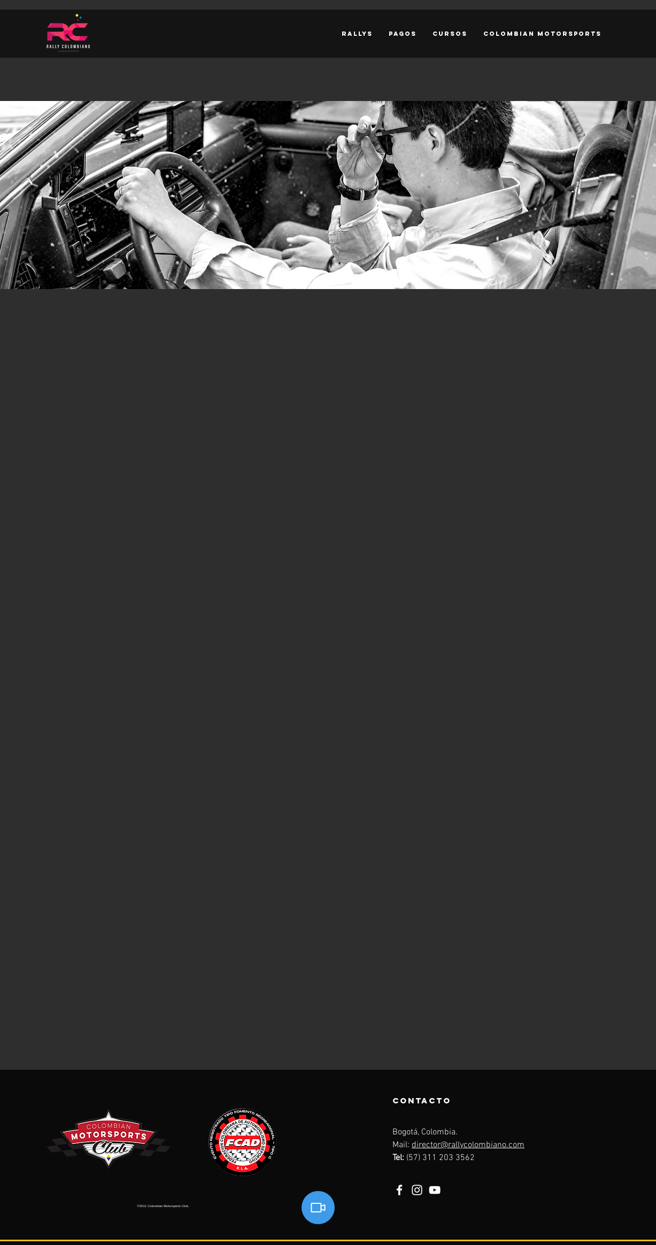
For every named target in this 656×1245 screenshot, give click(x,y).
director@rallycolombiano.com (468, 1145)
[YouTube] (435, 1190)
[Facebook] (399, 1190)
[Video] (318, 1207)
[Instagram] (417, 1190)
